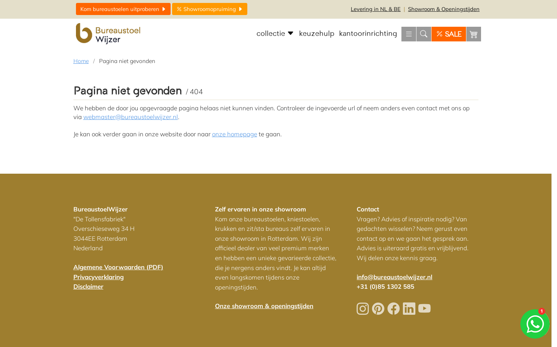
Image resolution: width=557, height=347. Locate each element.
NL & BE (376, 8)
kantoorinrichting (368, 34)
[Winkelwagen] (473, 34)
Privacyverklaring (98, 277)
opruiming (209, 8)
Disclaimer (88, 286)
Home (81, 61)
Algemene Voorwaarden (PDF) (118, 267)
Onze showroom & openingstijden (264, 306)
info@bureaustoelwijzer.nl (394, 277)
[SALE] (449, 34)
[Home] (109, 34)
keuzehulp (316, 34)
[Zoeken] (423, 34)
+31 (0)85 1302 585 (385, 286)
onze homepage (234, 134)
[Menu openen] (408, 34)
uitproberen (123, 8)
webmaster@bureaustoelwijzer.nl (130, 117)
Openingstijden (444, 8)
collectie (275, 34)
